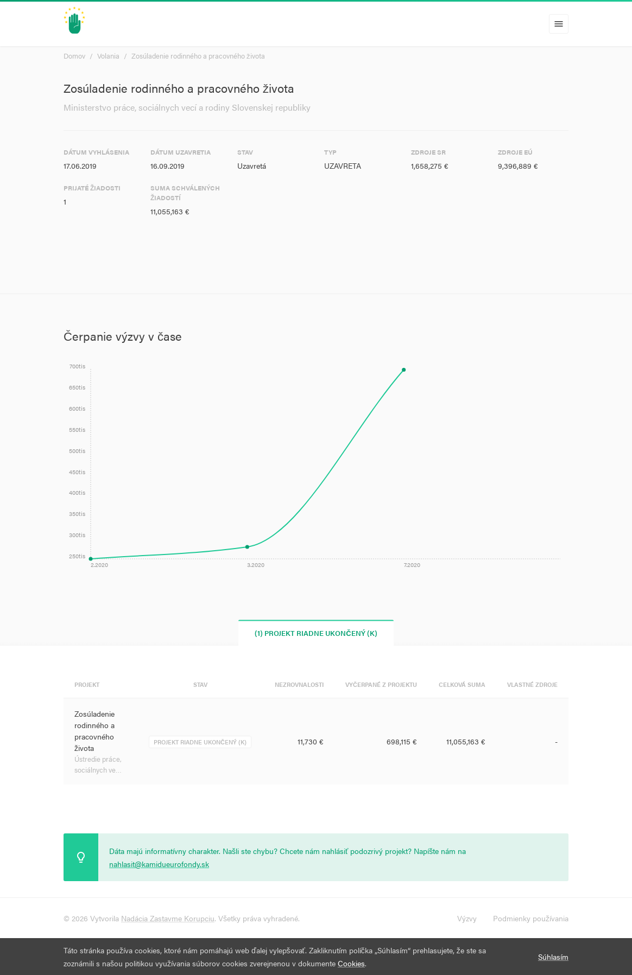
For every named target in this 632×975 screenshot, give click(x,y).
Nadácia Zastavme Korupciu (167, 918)
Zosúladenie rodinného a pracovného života (198, 55)
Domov (74, 55)
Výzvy (467, 918)
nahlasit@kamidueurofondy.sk (159, 863)
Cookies (351, 963)
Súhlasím (553, 956)
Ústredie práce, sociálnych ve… (98, 764)
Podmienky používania (530, 918)
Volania (108, 55)
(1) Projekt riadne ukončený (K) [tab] (316, 633)
